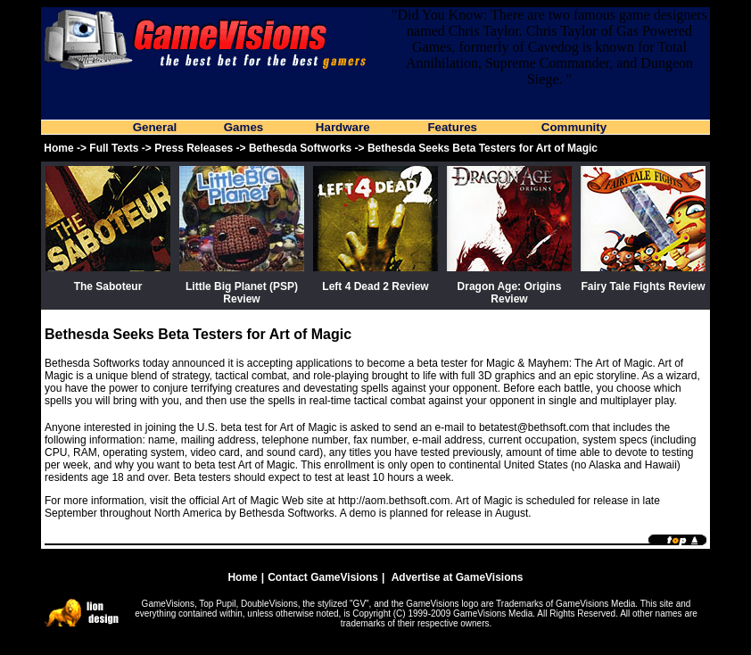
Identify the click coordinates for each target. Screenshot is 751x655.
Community (574, 127)
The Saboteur (108, 286)
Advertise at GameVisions (458, 577)
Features (452, 127)
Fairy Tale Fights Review (643, 286)
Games (243, 127)
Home (58, 148)
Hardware (343, 127)
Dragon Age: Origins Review (510, 292)
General (155, 127)
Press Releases (193, 148)
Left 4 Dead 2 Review (375, 286)
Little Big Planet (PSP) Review (242, 292)
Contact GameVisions (323, 577)
